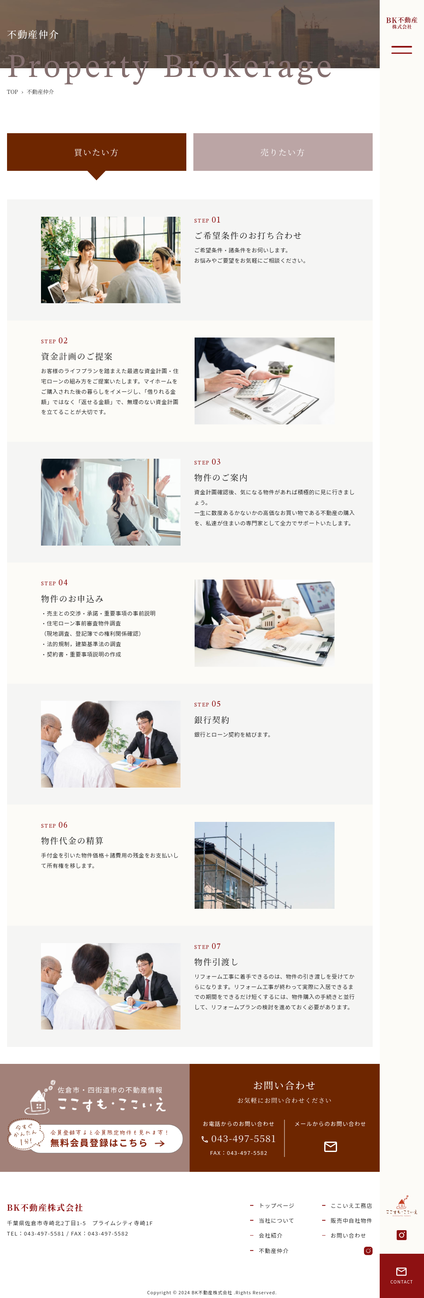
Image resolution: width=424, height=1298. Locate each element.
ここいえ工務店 (351, 1205)
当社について (277, 1220)
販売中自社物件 (351, 1220)
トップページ (277, 1205)
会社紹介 (271, 1235)
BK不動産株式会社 (45, 1207)
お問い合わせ (348, 1235)
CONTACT (401, 1276)
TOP (12, 92)
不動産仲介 (274, 1251)
